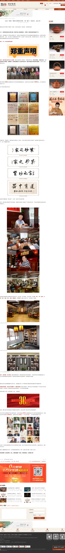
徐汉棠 (15, 537)
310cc (63, 94)
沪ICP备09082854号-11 (14, 549)
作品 (41, 3)
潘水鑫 (63, 38)
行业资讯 (14, 9)
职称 (50, 3)
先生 (35, 515)
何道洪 (25, 537)
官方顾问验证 (25, 534)
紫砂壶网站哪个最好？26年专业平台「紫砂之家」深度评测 (18, 499)
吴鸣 (33, 537)
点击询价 (62, 36)
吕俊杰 (17, 537)
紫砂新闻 (6, 18)
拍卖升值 (25, 9)
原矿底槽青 (53, 94)
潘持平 (23, 537)
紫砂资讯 (8, 0)
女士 (40, 515)
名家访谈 (47, 9)
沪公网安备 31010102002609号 (5, 549)
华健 (35, 537)
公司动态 (59, 9)
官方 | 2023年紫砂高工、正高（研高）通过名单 (11, 461)
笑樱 (51, 36)
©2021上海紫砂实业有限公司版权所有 (23, 549)
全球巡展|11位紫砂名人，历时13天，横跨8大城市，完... (18, 493)
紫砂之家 (2, 18)
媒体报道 (15, 534)
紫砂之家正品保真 (7, 459)
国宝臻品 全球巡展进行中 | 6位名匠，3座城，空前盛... (41, 499)
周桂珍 (28, 537)
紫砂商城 (18, 0)
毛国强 (8, 537)
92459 (53, 38)
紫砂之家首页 (3, 0)
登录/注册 (49, 0)
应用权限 (6, 542)
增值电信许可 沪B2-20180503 (33, 549)
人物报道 (36, 9)
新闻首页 (3, 9)
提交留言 (39, 518)
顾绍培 (4, 537)
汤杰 (63, 93)
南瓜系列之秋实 (53, 73)
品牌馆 (23, 0)
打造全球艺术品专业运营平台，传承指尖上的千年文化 (41, 493)
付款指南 (54, 0)
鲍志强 (30, 537)
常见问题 (58, 0)
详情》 (21, 490)
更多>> (64, 21)
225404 (53, 93)
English (63, 0)
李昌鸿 (19, 537)
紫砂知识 (13, 0)
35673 (53, 56)
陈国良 (1, 539)
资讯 (47, 3)
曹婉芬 (3, 539)
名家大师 (24, 542)
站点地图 (22, 542)
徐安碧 (13, 537)
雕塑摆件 (62, 56)
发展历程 (5, 534)
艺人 (44, 3)
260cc (63, 39)
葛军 (36, 537)
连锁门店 (28, 0)
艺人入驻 (29, 534)
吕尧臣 (6, 537)
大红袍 (53, 39)
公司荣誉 (12, 534)
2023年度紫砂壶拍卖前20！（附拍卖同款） (39, 461)
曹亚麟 (32, 537)
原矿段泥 (53, 76)
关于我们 (1, 534)
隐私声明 (9, 542)
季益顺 (11, 537)
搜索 (63, 5)
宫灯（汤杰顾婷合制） (54, 91)
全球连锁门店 (20, 534)
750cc (63, 76)
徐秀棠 (21, 537)
